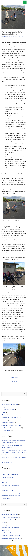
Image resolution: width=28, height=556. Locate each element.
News (3, 412)
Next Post (14, 381)
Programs (4, 420)
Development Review (7, 409)
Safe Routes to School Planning (10, 425)
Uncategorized (5, 430)
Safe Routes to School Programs (10, 36)
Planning (4, 414)
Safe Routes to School (7, 422)
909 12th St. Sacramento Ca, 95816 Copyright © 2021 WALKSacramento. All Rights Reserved (14, 550)
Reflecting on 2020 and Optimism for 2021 (13, 457)
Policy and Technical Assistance (10, 417)
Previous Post (14, 377)
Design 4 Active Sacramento (9, 407)
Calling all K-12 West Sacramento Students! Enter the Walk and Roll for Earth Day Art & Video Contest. (14, 452)
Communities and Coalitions (9, 404)
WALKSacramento (10, 2)
